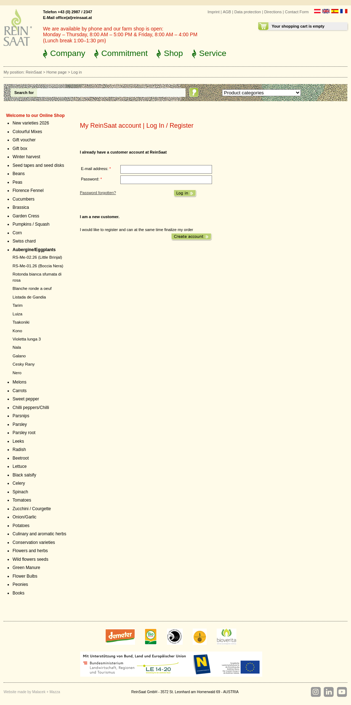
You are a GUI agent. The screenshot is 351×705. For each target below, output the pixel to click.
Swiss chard (24, 241)
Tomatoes (22, 500)
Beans (19, 173)
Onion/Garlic (25, 517)
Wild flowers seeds (30, 559)
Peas (17, 182)
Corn (17, 232)
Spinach (20, 491)
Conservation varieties (34, 542)
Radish (19, 449)
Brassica (21, 207)
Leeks (18, 441)
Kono (17, 331)
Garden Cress (26, 215)
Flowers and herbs (30, 550)
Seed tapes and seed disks (38, 165)
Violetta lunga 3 (27, 339)
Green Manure (26, 567)
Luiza (17, 314)
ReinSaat (34, 72)
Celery (19, 483)
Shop (173, 53)
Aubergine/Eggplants (34, 249)
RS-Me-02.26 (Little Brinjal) (37, 257)
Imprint (213, 12)
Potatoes (21, 525)
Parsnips (21, 415)
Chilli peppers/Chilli (31, 407)
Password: (91, 179)
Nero (17, 373)
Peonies (20, 584)
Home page (56, 72)
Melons (20, 382)
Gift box (20, 148)
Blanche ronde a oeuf (32, 288)
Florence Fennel (28, 190)
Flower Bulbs (25, 576)
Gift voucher (24, 139)
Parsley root (24, 432)
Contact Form (297, 12)
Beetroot (21, 458)
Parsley (20, 424)
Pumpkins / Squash (31, 224)
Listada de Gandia (29, 297)
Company (67, 53)
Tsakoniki (21, 322)
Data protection (247, 12)
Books (18, 593)
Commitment (124, 53)
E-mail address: (96, 168)
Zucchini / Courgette (32, 508)
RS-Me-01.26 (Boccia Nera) (38, 266)
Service (212, 53)
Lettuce (20, 466)
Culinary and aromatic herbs (39, 533)
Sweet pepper (26, 398)
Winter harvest (26, 156)
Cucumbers (23, 199)
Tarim (18, 305)
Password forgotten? (98, 193)
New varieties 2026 (31, 123)
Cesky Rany (24, 364)
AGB (227, 12)
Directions (273, 12)
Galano (19, 356)
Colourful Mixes (27, 131)
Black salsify (24, 475)
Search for (24, 92)
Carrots (20, 390)
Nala (17, 347)
